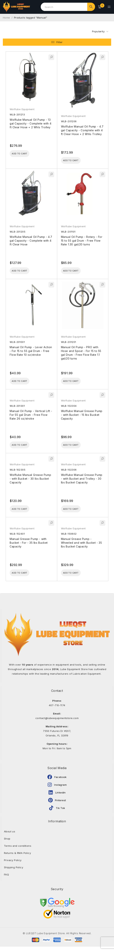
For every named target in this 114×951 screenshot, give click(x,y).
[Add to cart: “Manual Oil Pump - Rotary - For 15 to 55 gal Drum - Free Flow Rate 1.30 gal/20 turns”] (75, 270)
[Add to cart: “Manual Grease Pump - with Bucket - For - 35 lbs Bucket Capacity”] (24, 577)
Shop (7, 842)
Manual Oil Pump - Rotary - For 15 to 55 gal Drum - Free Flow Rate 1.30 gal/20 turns (81, 239)
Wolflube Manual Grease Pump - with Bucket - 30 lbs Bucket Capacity (30, 481)
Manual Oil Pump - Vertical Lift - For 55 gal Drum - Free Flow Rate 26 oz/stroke (31, 416)
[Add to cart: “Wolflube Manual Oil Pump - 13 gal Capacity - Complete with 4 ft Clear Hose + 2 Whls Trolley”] (24, 152)
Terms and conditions (17, 850)
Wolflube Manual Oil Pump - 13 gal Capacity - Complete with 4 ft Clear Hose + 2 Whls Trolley (31, 121)
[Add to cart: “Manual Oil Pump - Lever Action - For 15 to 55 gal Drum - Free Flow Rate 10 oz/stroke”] (24, 382)
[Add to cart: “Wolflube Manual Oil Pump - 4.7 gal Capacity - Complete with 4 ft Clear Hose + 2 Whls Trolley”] (75, 159)
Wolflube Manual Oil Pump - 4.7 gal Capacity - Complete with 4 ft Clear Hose (31, 239)
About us (9, 835)
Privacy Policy (13, 864)
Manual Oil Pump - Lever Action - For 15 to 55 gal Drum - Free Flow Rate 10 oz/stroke (31, 351)
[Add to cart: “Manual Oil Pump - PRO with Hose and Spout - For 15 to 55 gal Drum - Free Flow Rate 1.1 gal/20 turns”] (75, 382)
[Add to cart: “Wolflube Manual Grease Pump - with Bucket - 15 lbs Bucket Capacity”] (75, 447)
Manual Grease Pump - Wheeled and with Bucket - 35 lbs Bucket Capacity (81, 545)
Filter (59, 40)
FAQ (6, 878)
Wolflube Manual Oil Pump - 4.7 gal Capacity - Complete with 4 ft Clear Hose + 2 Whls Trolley (82, 128)
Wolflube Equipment (22, 107)
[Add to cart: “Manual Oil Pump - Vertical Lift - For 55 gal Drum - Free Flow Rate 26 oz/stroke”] (24, 447)
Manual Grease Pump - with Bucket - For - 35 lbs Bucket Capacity (29, 545)
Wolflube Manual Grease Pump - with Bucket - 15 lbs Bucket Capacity (81, 416)
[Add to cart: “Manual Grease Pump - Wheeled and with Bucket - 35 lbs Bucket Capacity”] (75, 577)
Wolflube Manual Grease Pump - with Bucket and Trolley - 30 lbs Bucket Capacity (81, 481)
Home (6, 15)
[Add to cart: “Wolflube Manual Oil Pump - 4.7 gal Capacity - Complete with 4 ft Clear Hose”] (24, 270)
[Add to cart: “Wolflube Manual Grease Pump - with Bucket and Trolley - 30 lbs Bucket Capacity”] (75, 512)
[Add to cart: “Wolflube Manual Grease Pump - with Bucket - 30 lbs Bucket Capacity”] (24, 512)
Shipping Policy (13, 871)
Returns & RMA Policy (17, 857)
